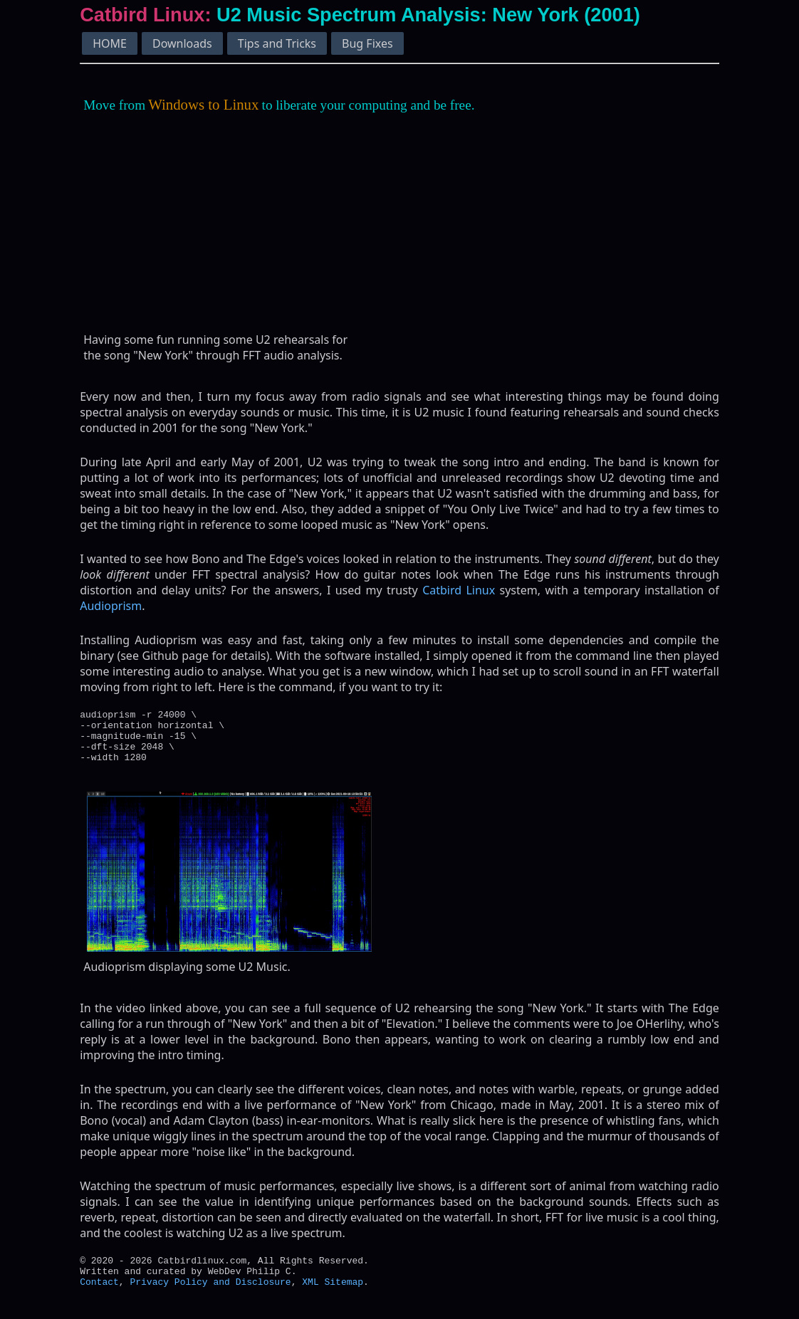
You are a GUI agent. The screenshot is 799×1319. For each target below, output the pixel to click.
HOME (110, 43)
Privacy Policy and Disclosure (210, 1298)
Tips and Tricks (277, 43)
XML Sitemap (332, 1298)
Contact (99, 1298)
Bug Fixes (367, 43)
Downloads (182, 43)
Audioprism (111, 606)
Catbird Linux (458, 590)
